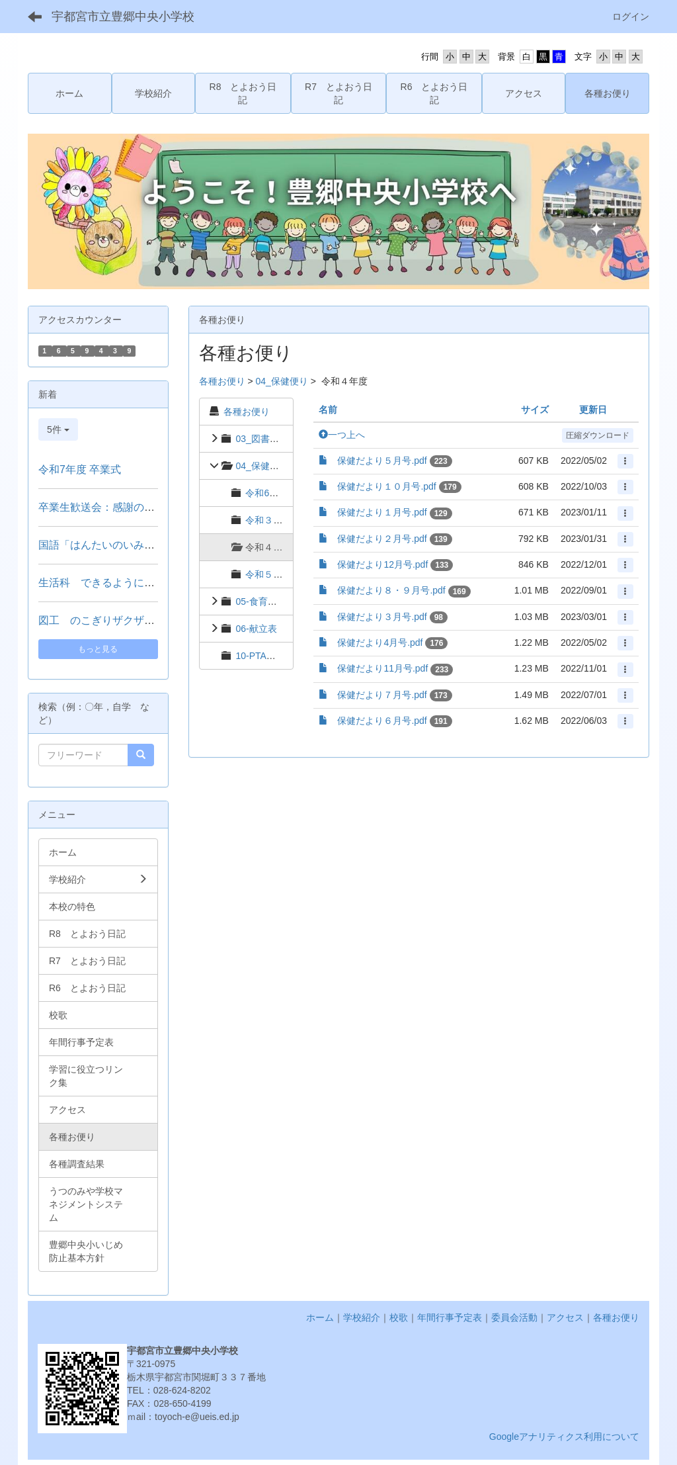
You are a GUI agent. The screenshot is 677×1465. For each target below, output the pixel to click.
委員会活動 (514, 1317)
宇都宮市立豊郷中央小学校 (123, 16)
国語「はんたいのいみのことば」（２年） (138, 545)
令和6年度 (266, 493)
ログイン (630, 16)
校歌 (398, 1317)
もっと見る (98, 649)
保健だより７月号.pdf (381, 694)
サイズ (535, 409)
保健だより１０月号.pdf (386, 486)
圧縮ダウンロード (597, 435)
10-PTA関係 (259, 655)
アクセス (565, 1317)
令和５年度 (268, 574)
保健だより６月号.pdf (381, 720)
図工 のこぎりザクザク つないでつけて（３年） (156, 620)
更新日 (593, 409)
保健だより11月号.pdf (382, 668)
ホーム (320, 1317)
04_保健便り (281, 381)
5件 (58, 429)
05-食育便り (260, 601)
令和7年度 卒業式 (79, 469)
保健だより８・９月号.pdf (391, 590)
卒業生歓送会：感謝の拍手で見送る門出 (133, 507)
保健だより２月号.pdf (381, 538)
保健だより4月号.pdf (379, 642)
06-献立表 (255, 628)
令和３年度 (268, 520)
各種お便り (222, 381)
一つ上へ (342, 434)
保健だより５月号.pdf (381, 460)
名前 (328, 409)
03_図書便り (261, 438)
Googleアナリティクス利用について (564, 1436)
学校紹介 (361, 1317)
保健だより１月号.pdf (381, 512)
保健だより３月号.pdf (381, 616)
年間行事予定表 (449, 1317)
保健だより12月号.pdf (382, 564)
